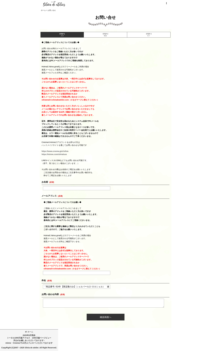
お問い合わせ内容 (50, 294)
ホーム (29, 332)
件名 (44, 280)
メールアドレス (49, 196)
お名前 (45, 182)
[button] (166, 3)
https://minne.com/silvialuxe (54, 154)
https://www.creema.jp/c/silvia (55, 151)
